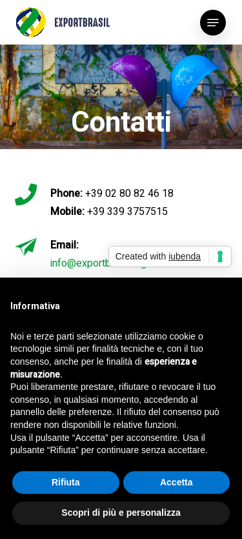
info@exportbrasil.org (98, 263)
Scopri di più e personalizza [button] (120, 512)
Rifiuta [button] (66, 482)
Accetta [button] (176, 482)
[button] (213, 22)
